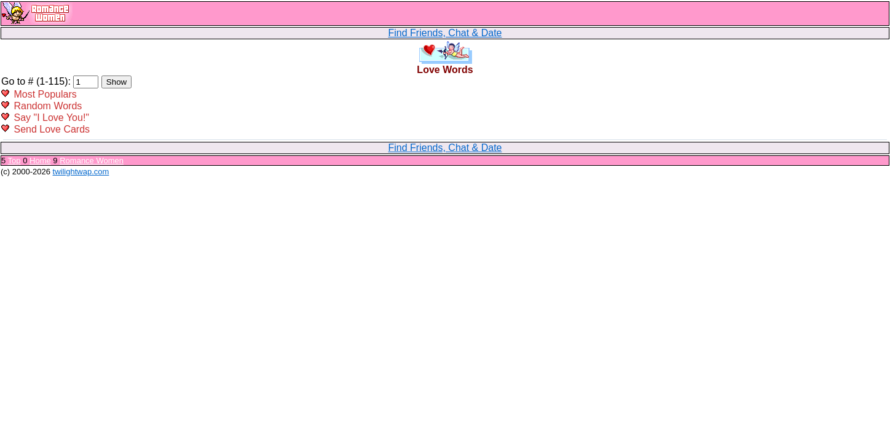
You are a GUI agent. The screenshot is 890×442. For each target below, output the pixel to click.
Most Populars (45, 94)
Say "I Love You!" (51, 117)
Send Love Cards (52, 129)
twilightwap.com (81, 171)
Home (40, 160)
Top (14, 160)
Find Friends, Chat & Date (445, 33)
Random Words (48, 106)
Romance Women (92, 160)
